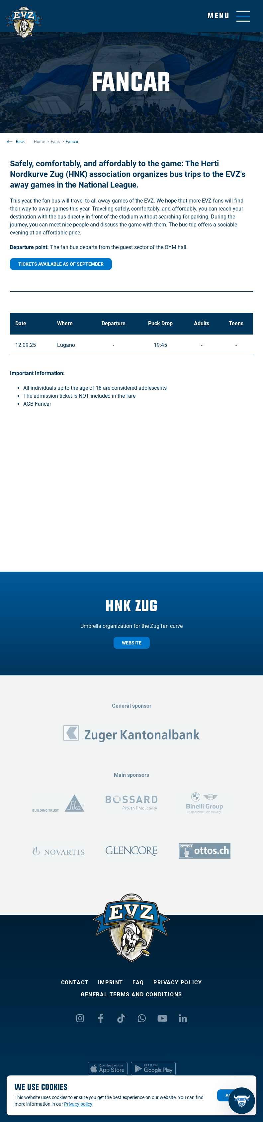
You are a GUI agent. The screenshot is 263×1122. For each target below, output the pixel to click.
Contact (75, 982)
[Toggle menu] (229, 16)
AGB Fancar (37, 404)
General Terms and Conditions (131, 994)
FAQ (138, 982)
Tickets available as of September (61, 264)
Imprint (110, 982)
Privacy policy (177, 982)
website (131, 642)
